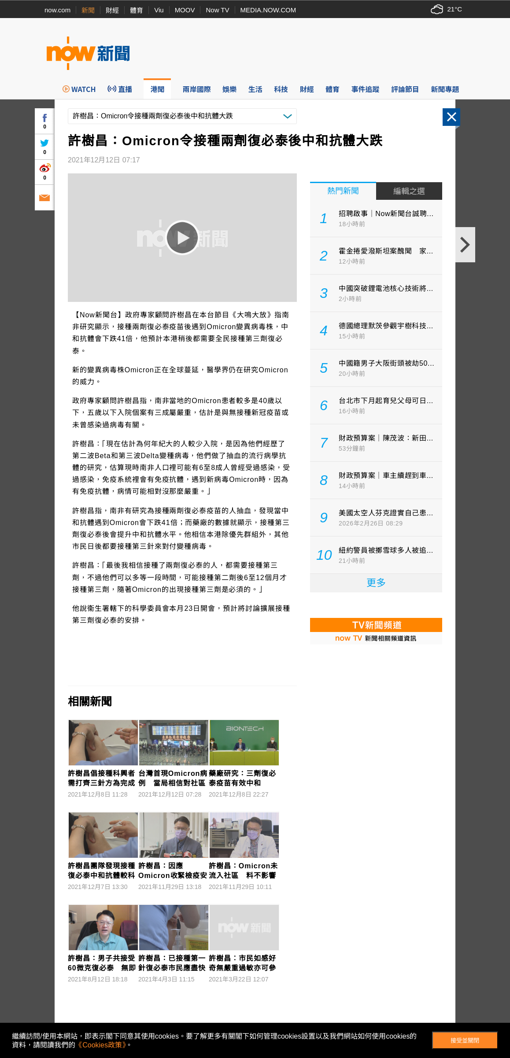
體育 (136, 10)
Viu (158, 10)
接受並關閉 (465, 1040)
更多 (376, 582)
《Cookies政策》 (100, 1045)
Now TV (217, 10)
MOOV (185, 10)
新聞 (88, 10)
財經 (112, 10)
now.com (57, 10)
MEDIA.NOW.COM (268, 10)
